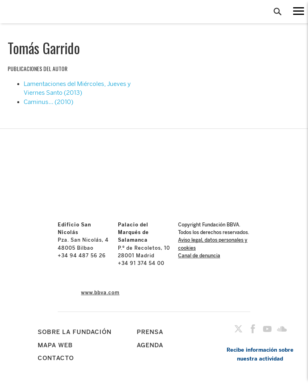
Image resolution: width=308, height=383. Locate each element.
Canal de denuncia (199, 256)
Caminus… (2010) (48, 102)
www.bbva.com (100, 292)
